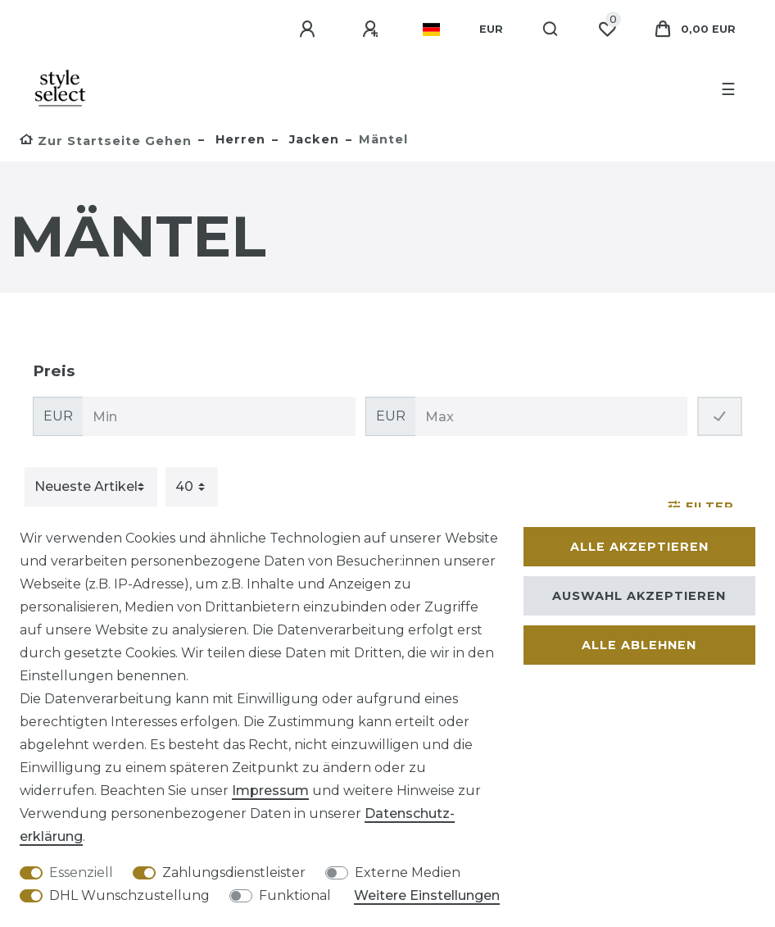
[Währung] (491, 29)
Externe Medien (407, 872)
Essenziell (81, 872)
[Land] (431, 29)
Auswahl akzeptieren (639, 595)
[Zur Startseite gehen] (106, 141)
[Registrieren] (372, 29)
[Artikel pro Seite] (191, 487)
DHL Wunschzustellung (129, 895)
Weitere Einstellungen (427, 895)
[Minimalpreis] (219, 416)
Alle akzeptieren (639, 546)
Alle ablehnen (639, 645)
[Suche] (551, 29)
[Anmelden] (309, 29)
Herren (238, 139)
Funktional (295, 895)
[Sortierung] (91, 487)
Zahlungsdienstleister (234, 872)
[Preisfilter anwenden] (719, 416)
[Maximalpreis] (551, 416)
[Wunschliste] (607, 29)
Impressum (270, 790)
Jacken (312, 139)
